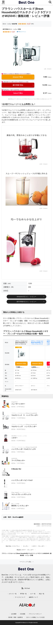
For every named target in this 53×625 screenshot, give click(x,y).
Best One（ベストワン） (13, 546)
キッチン (25, 546)
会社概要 (13, 614)
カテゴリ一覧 (13, 594)
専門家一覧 (23, 594)
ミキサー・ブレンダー (38, 546)
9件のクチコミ (21, 31)
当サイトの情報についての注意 (35, 617)
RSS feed (27, 588)
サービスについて (20, 597)
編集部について (33, 597)
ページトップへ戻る (25, 561)
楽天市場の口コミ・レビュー (26, 301)
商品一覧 (41, 594)
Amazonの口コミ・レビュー (26, 296)
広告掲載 (22, 614)
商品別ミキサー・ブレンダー (25, 550)
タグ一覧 (32, 594)
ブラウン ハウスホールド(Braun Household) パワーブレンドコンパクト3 (37, 342)
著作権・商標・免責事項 (15, 617)
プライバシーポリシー (35, 614)
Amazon (49, 69)
